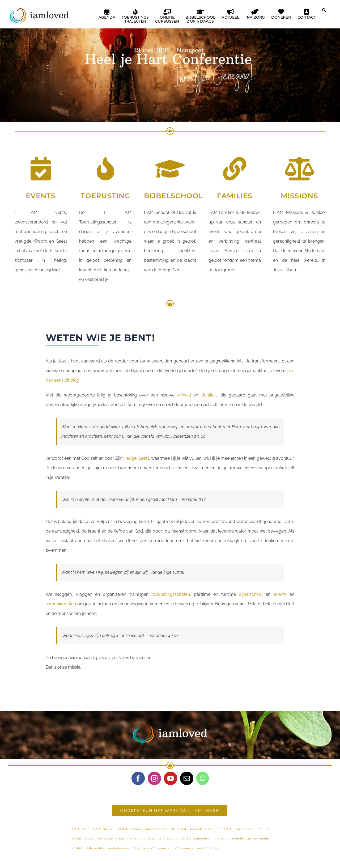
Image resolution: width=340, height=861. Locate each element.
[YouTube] (170, 778)
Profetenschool (130, 829)
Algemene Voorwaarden (153, 848)
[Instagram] (154, 778)
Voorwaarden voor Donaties (196, 848)
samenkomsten (61, 603)
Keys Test (155, 838)
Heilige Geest (136, 458)
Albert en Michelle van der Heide (241, 838)
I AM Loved (81, 829)
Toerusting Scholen (205, 829)
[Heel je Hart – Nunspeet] (170, 67)
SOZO (89, 838)
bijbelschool (251, 594)
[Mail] (186, 778)
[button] (324, 12)
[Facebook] (138, 778)
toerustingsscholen (171, 594)
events (280, 594)
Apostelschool (156, 829)
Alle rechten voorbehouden (108, 848)
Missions (136, 838)
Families (262, 829)
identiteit (209, 395)
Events (172, 838)
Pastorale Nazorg (112, 838)
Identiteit (76, 848)
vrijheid (184, 395)
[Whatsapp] (202, 778)
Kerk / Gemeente (196, 838)
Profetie (75, 838)
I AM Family (102, 829)
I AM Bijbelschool (238, 829)
